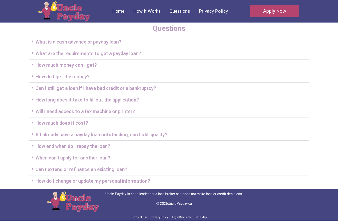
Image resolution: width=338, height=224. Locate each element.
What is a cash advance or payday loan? (78, 42)
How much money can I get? (66, 65)
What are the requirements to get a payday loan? (88, 53)
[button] (169, 42)
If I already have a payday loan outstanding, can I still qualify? (101, 134)
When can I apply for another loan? (73, 158)
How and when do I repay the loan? (73, 146)
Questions (179, 11)
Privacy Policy (213, 11)
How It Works (147, 11)
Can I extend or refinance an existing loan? (81, 169)
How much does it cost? (62, 123)
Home (118, 11)
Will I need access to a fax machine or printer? (85, 111)
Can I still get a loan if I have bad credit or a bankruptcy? (96, 88)
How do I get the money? (63, 76)
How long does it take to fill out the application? (87, 100)
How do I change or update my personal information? (93, 181)
